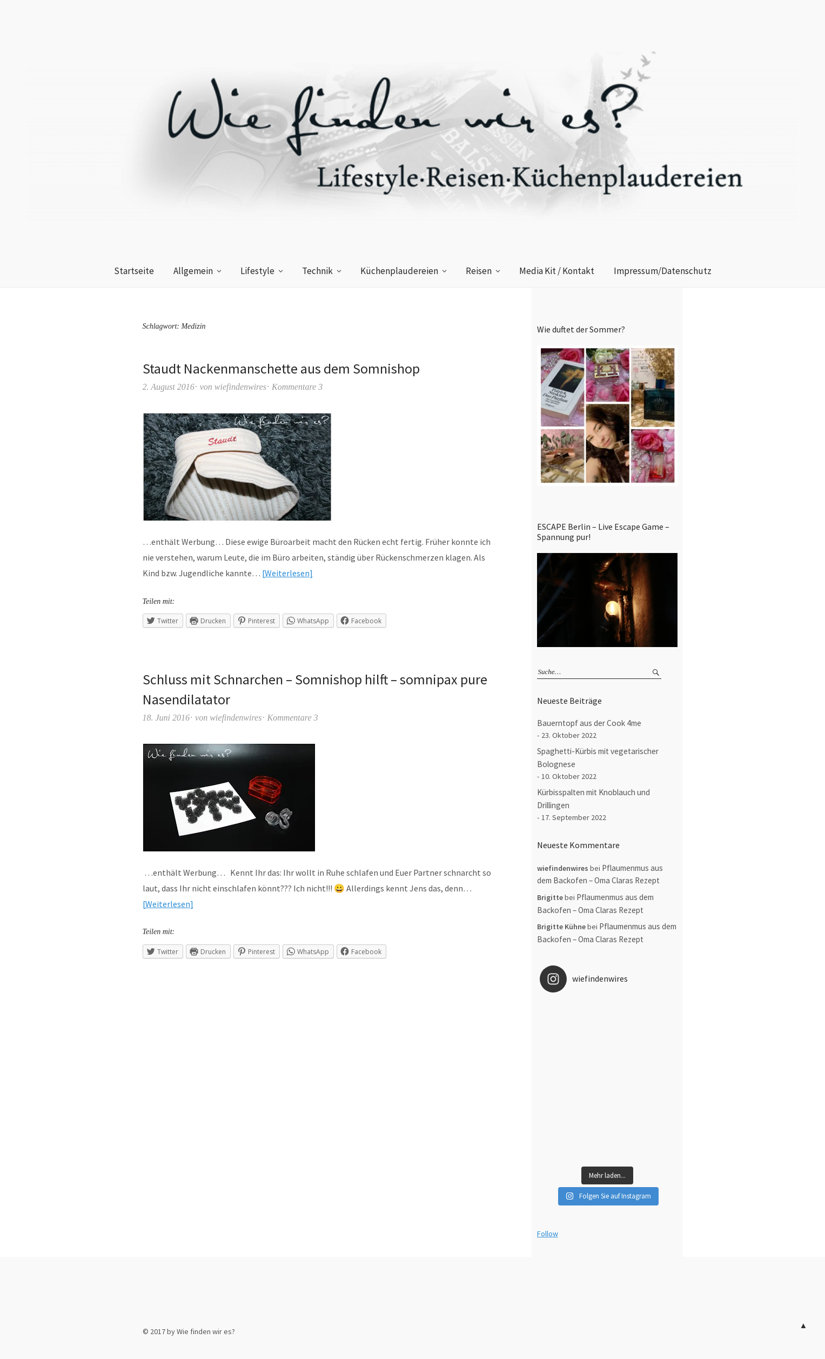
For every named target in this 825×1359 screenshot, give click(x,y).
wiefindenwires (240, 386)
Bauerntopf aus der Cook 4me (589, 723)
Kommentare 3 (297, 386)
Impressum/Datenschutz (663, 271)
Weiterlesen (287, 573)
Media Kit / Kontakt (556, 271)
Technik (317, 271)
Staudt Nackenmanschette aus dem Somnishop (281, 368)
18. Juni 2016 (166, 717)
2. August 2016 (168, 386)
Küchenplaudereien (399, 271)
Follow (547, 1233)
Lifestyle (257, 271)
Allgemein (193, 271)
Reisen (479, 271)
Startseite (134, 271)
